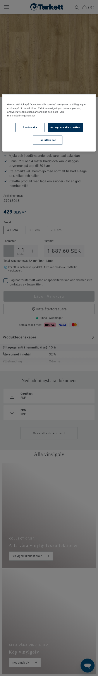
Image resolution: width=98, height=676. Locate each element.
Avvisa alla (30, 127)
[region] (49, 123)
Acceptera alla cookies (65, 127)
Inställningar (48, 140)
